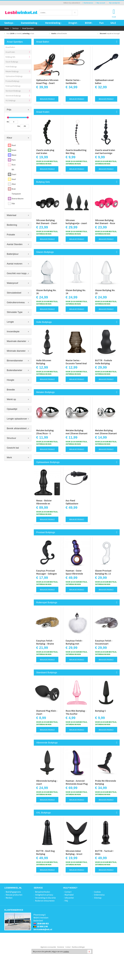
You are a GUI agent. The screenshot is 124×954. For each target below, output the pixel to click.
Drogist (73, 22)
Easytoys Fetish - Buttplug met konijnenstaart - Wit (76, 642)
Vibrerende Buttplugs (13, 95)
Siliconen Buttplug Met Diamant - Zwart (46, 222)
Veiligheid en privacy (44, 894)
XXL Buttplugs (11, 100)
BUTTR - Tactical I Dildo (104, 852)
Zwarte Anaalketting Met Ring (76, 152)
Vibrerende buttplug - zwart (47, 782)
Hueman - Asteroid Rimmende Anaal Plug (77, 782)
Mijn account (100, 3)
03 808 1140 (40, 926)
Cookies (97, 892)
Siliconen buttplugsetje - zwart (76, 222)
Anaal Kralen (10, 52)
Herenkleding (53, 22)
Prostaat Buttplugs (12, 81)
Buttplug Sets (10, 57)
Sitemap (97, 897)
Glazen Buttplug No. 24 (76, 292)
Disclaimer (60, 947)
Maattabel (69, 894)
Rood (14, 145)
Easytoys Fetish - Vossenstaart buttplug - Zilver (103, 642)
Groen (14, 150)
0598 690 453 (41, 923)
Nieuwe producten (14, 894)
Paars (14, 160)
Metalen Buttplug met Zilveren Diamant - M (106, 432)
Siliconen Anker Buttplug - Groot (74, 852)
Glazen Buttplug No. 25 (105, 292)
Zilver (14, 184)
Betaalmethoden (42, 892)
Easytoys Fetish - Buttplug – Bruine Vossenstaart (45, 642)
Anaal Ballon (10, 47)
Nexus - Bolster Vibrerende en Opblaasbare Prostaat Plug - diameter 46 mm (47, 502)
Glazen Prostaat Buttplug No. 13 (103, 572)
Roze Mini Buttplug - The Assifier (76, 712)
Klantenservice (87, 3)
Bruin (14, 189)
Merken (9, 897)
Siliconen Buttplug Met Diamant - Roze (105, 222)
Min (8, 122)
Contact (68, 892)
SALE (113, 22)
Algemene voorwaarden (48, 947)
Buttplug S (100, 710)
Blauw (14, 155)
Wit (13, 169)
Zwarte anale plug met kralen (45, 152)
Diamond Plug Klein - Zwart (46, 712)
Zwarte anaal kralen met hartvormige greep (105, 152)
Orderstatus (99, 894)
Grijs (13, 203)
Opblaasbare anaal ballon (104, 82)
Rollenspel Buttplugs (13, 86)
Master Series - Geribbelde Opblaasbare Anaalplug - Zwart (74, 82)
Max (18, 126)
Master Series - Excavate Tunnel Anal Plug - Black (76, 362)
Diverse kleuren (17, 198)
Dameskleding (29, 22)
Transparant (16, 194)
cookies (66, 951)
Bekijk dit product (47, 99)
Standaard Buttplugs (13, 91)
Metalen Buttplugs (12, 71)
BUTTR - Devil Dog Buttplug (45, 852)
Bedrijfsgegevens (13, 892)
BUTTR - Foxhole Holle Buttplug (103, 362)
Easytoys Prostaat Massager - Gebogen (46, 572)
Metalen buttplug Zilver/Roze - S (45, 432)
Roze (14, 165)
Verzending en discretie (45, 897)
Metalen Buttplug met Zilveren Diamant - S (76, 432)
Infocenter (69, 897)
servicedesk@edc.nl (42, 929)
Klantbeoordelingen (78, 947)
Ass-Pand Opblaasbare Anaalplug (72, 502)
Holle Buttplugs (11, 66)
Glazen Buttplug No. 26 (46, 292)
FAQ (66, 900)
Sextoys (9, 22)
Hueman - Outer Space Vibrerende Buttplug (74, 572)
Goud (14, 179)
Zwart (14, 174)
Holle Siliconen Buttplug (43, 362)
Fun (101, 22)
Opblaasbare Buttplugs (14, 76)
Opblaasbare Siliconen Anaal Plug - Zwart (47, 82)
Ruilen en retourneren (44, 900)
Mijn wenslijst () (114, 3)
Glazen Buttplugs (12, 62)
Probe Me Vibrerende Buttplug (105, 782)
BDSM (89, 22)
